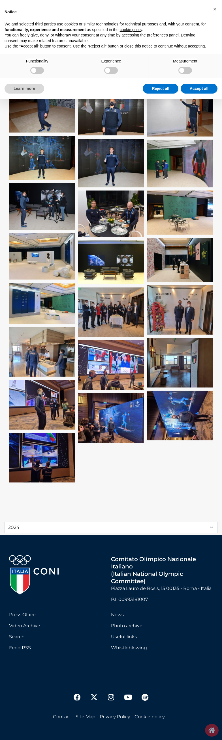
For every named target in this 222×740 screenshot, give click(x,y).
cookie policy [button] (131, 29)
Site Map (85, 716)
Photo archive (126, 625)
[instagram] (111, 698)
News (117, 614)
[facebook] (77, 698)
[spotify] (145, 698)
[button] (214, 9)
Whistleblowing (129, 647)
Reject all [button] (160, 88)
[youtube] (128, 698)
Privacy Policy (115, 716)
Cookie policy (150, 716)
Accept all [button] (199, 88)
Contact (62, 716)
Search (17, 636)
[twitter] (94, 692)
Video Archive (24, 625)
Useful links (124, 636)
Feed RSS (20, 647)
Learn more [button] (24, 88)
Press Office (22, 614)
